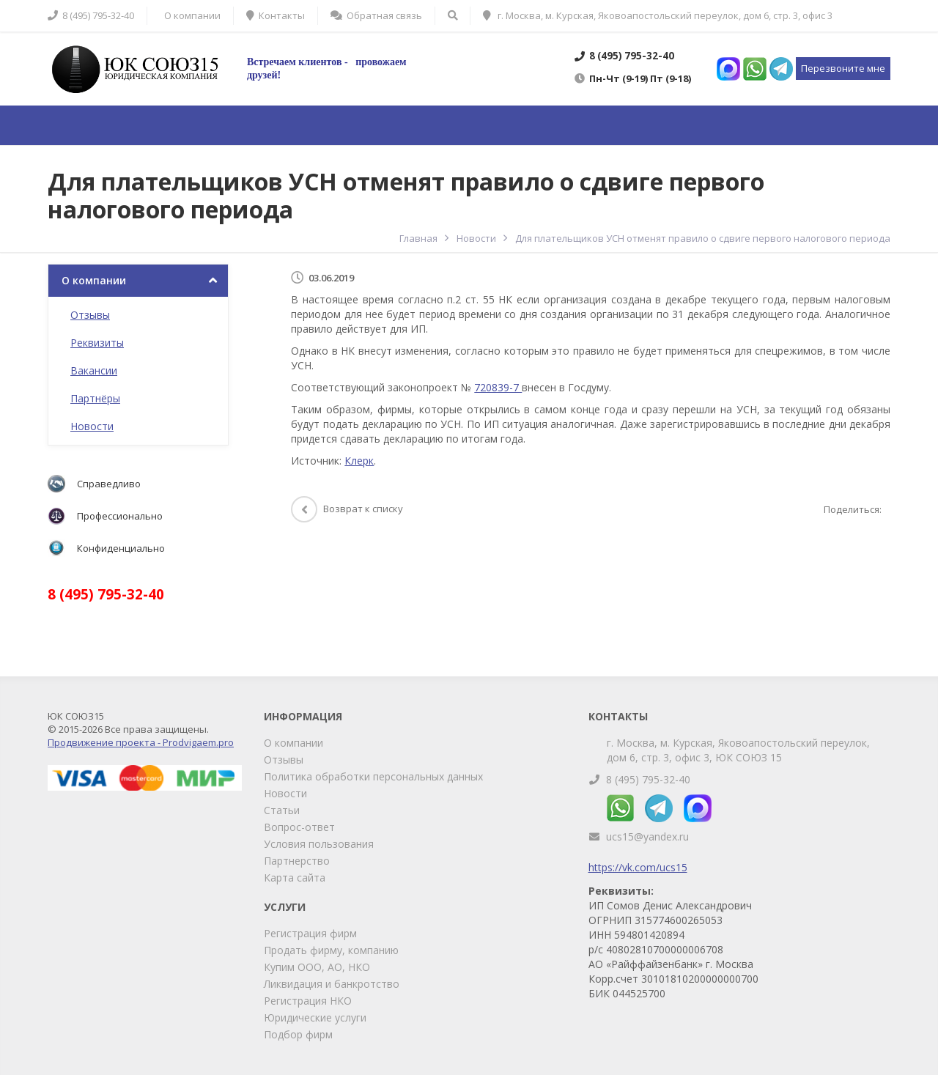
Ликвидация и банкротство (331, 984)
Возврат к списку (347, 508)
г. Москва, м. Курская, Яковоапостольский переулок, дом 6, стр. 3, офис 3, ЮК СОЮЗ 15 (738, 750)
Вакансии (93, 370)
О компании (94, 280)
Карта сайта (294, 877)
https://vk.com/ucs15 (637, 867)
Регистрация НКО (308, 1001)
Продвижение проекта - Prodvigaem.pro (141, 742)
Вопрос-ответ (299, 827)
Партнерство (297, 861)
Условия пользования (319, 844)
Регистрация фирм (310, 933)
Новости (92, 426)
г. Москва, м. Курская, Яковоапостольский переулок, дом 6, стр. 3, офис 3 (657, 15)
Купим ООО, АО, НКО (317, 967)
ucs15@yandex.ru (647, 836)
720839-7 (498, 387)
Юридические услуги (315, 1017)
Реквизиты (97, 343)
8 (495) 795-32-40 (648, 779)
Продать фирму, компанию (331, 950)
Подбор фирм (298, 1034)
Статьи (282, 810)
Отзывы (90, 315)
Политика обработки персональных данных (373, 776)
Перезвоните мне (843, 68)
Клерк (359, 461)
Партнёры (95, 398)
